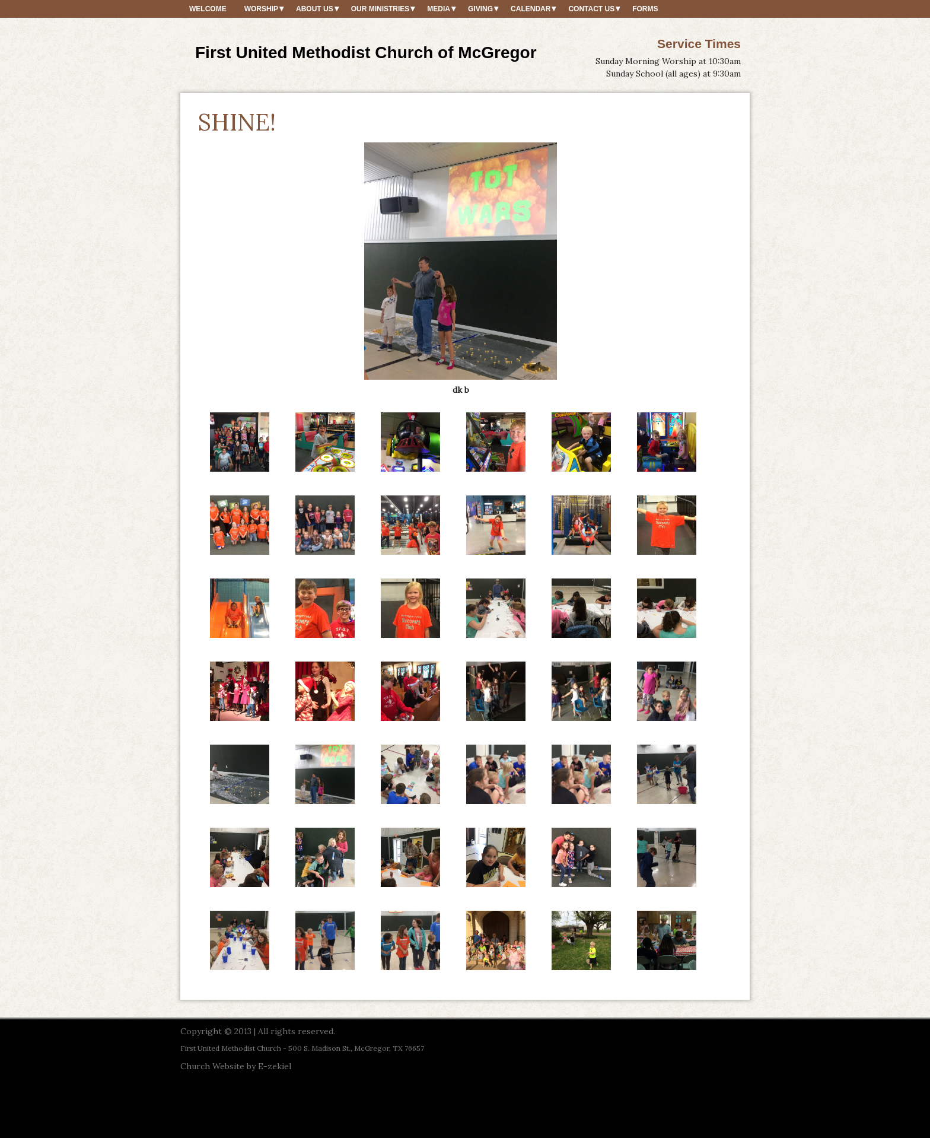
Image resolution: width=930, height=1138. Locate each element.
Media (438, 9)
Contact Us (591, 9)
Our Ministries (380, 9)
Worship (261, 9)
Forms (645, 9)
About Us (314, 9)
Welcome (208, 9)
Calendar (530, 9)
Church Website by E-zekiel (235, 1066)
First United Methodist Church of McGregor (366, 52)
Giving (480, 9)
